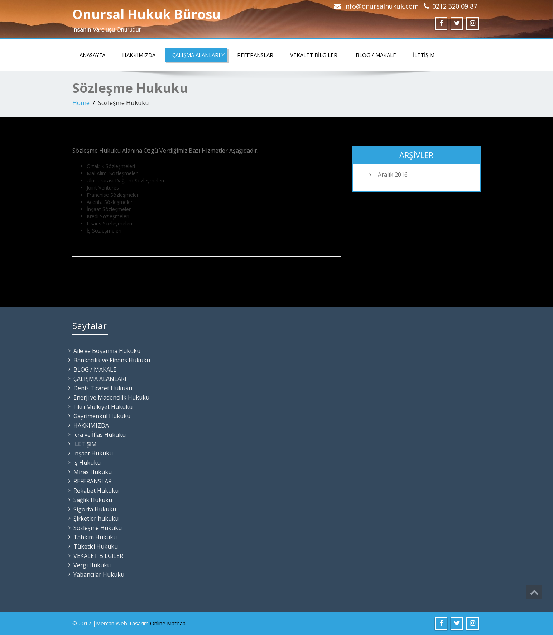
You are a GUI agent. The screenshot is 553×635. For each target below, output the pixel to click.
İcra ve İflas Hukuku (99, 435)
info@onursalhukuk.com (381, 6)
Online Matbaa (168, 623)
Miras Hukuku (92, 472)
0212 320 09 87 (454, 6)
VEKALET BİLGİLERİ (314, 54)
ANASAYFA (92, 54)
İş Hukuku (87, 463)
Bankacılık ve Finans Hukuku (111, 360)
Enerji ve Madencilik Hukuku (111, 397)
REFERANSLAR (255, 54)
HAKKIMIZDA (138, 54)
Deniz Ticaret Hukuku (102, 388)
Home (81, 103)
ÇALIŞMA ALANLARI (198, 54)
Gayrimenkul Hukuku (101, 416)
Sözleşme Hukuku (97, 528)
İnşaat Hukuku (93, 453)
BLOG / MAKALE (376, 54)
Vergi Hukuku (92, 565)
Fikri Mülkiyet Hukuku (103, 407)
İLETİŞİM (423, 54)
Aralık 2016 (393, 174)
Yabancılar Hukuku (98, 574)
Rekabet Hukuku (96, 491)
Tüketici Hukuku (95, 546)
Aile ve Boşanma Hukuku (106, 351)
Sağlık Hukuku (92, 500)
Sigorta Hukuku (94, 509)
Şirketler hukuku (96, 518)
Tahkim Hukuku (95, 537)
